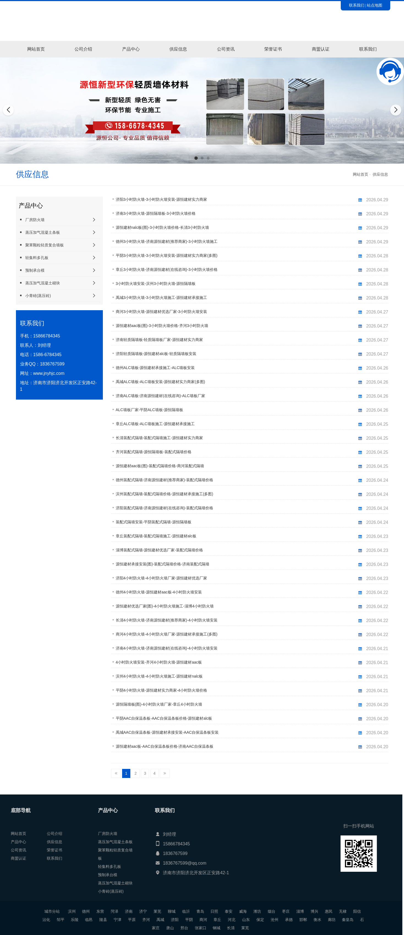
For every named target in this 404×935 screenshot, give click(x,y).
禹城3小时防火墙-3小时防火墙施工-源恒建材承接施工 (161, 297)
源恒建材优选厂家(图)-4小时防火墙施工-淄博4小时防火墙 (165, 606)
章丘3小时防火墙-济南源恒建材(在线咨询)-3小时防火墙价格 (167, 269)
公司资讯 (226, 49)
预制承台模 (32, 270)
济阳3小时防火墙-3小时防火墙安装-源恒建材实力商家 (161, 199)
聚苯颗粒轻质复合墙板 (41, 245)
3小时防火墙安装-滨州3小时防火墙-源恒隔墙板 (156, 283)
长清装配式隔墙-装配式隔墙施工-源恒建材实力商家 (159, 438)
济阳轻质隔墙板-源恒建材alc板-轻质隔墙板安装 (156, 353)
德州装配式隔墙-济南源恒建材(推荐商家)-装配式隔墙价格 (164, 480)
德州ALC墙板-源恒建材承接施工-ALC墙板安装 (155, 367)
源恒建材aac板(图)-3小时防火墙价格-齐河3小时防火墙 (162, 325)
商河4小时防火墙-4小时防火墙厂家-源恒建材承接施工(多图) (167, 634)
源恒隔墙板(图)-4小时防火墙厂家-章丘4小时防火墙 (159, 704)
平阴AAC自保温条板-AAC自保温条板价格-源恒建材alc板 (164, 718)
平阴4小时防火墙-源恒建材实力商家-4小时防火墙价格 (161, 690)
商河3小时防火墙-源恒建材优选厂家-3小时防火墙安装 (161, 311)
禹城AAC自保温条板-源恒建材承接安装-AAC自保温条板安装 (167, 732)
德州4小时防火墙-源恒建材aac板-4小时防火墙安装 (159, 592)
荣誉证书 (273, 49)
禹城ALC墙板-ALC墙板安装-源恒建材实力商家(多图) (160, 382)
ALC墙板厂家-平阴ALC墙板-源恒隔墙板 (149, 410)
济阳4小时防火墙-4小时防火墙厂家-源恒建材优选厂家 (161, 578)
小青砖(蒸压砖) (35, 295)
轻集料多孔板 (33, 257)
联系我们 (356, 5)
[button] (196, 158)
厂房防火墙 (32, 219)
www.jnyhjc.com (49, 373)
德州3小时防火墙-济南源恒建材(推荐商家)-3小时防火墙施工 (167, 241)
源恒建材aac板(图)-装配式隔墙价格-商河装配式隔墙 (160, 466)
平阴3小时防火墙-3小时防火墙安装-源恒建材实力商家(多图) (167, 255)
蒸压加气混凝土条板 (39, 232)
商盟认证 (320, 49)
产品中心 (131, 49)
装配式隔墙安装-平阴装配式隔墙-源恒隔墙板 (153, 522)
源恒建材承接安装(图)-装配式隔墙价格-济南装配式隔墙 (163, 564)
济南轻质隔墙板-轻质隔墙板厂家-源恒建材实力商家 (159, 339)
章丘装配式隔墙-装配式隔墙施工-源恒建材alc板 (156, 536)
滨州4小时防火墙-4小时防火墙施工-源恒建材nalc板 (159, 676)
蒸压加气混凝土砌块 (39, 282)
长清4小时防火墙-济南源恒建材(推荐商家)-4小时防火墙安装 (167, 620)
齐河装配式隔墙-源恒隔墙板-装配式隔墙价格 (153, 452)
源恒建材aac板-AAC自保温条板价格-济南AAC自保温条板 (164, 746)
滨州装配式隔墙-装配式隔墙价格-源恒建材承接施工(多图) (164, 494)
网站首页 (36, 49)
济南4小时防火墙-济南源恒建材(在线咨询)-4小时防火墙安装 (167, 648)
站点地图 (374, 5)
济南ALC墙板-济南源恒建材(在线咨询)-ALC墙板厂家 (160, 396)
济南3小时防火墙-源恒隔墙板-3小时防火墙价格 (156, 213)
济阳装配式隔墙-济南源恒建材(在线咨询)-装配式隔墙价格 (164, 508)
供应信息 (178, 49)
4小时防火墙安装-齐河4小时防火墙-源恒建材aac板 (159, 662)
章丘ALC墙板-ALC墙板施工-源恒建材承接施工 (155, 424)
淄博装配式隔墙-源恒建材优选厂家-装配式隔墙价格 (159, 550)
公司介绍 (83, 49)
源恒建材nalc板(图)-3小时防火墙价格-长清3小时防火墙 (162, 227)
